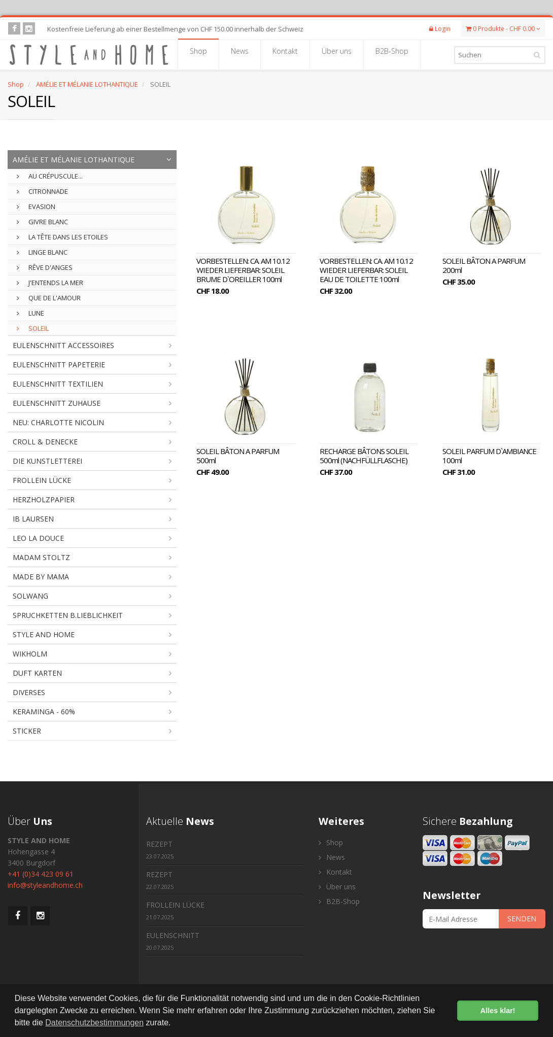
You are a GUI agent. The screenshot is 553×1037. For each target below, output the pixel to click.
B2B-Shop (391, 54)
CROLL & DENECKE (45, 441)
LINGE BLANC (42, 252)
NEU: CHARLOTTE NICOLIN (58, 422)
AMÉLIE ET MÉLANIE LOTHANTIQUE (87, 84)
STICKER (27, 731)
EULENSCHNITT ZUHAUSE (56, 403)
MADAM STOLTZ (41, 557)
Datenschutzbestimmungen (94, 1022)
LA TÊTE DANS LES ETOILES (62, 236)
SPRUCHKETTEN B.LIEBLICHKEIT (68, 615)
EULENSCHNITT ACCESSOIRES (63, 345)
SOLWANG (30, 596)
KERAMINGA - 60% (44, 711)
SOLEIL (33, 328)
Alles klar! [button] (497, 1011)
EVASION (36, 206)
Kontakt (285, 54)
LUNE (30, 313)
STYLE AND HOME (44, 634)
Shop (198, 54)
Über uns (337, 54)
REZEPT (160, 849)
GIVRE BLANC (42, 221)
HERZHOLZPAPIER (44, 499)
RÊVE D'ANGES (45, 267)
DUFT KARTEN (37, 673)
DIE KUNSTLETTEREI (47, 461)
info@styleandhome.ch (45, 885)
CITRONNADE (42, 191)
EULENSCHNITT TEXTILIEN (58, 384)
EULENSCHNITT (172, 940)
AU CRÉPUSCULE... (50, 176)
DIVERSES (29, 692)
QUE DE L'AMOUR (49, 297)
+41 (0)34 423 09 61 (41, 874)
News (240, 54)
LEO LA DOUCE (38, 538)
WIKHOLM (30, 654)
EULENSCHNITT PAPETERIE (59, 364)
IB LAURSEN (33, 519)
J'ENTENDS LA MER (50, 282)
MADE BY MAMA (41, 576)
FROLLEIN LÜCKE (42, 480)
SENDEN (521, 918)
